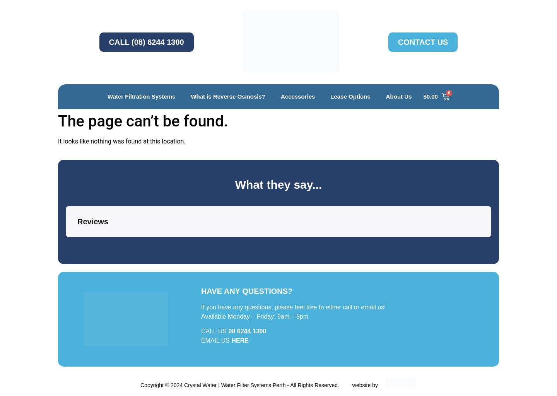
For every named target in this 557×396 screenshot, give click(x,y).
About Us (399, 96)
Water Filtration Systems (141, 96)
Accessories (298, 96)
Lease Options (350, 96)
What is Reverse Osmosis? (228, 96)
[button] (66, 245)
